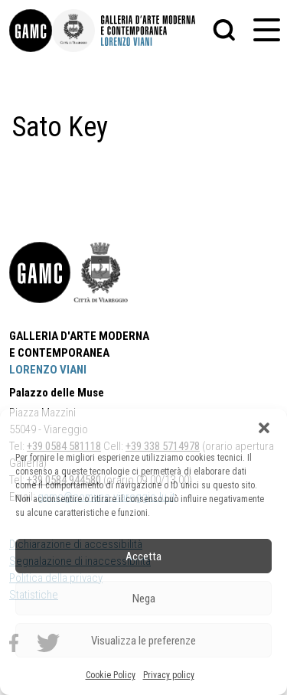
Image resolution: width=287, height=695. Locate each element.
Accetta (143, 556)
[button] (264, 428)
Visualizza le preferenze (143, 641)
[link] (30, 30)
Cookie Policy (110, 675)
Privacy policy (168, 675)
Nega (143, 598)
